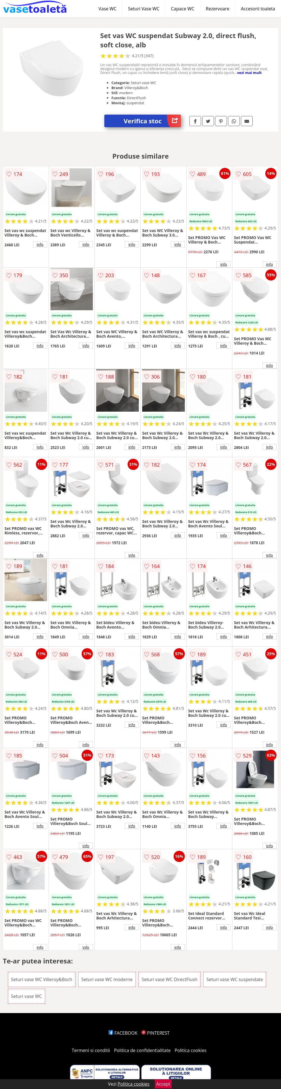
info (40, 244)
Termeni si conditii (91, 1050)
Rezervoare (217, 9)
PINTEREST (155, 1033)
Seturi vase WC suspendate (234, 979)
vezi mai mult (249, 72)
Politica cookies (191, 1050)
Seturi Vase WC (143, 9)
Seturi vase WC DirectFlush (169, 979)
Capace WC (182, 9)
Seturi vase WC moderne (107, 979)
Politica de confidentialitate (142, 1050)
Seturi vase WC (26, 996)
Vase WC (107, 9)
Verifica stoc (152, 121)
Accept (163, 1084)
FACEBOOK (123, 1033)
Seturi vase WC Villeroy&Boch (41, 979)
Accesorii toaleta (258, 9)
